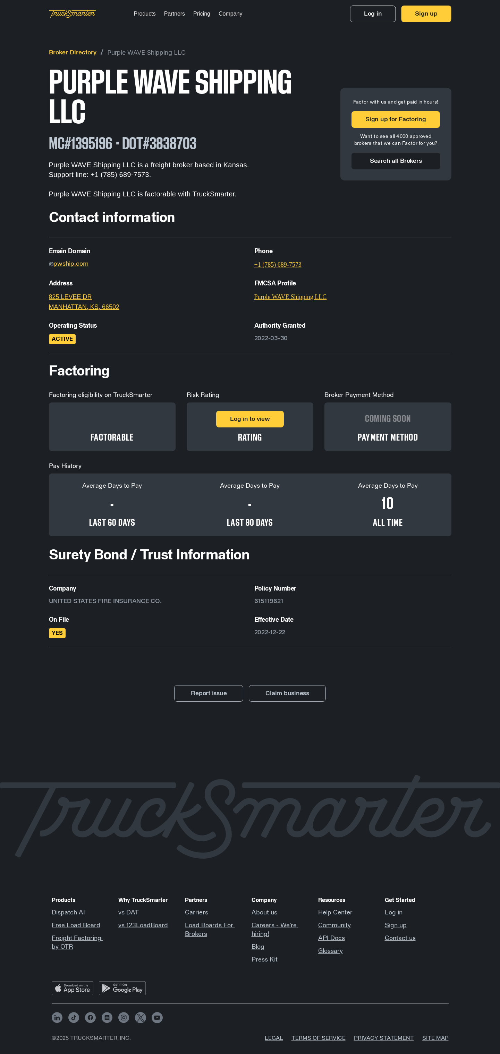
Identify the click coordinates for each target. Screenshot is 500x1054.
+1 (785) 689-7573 (278, 264)
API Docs (331, 938)
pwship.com (70, 264)
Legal (274, 1038)
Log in (393, 913)
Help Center (335, 913)
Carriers (196, 913)
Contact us (400, 938)
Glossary (330, 951)
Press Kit (265, 960)
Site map (435, 1038)
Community (334, 925)
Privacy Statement (384, 1038)
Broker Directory (72, 53)
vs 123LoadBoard (143, 925)
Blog (258, 947)
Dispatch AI (68, 913)
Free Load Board (76, 925)
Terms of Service (318, 1038)
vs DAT (128, 913)
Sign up (396, 925)
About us (264, 913)
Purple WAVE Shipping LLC (146, 52)
